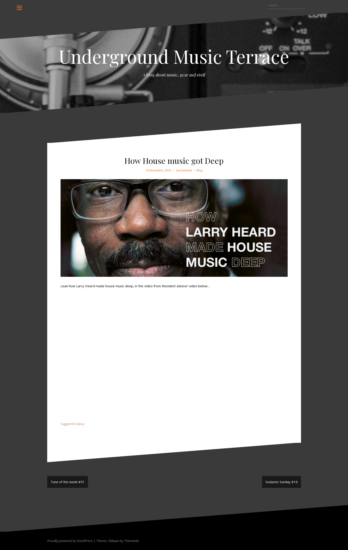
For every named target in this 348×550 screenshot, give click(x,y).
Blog (199, 170)
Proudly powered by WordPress (70, 541)
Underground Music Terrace (174, 56)
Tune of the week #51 (68, 482)
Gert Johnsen (184, 170)
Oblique (113, 541)
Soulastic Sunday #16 (281, 482)
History (79, 424)
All (72, 424)
